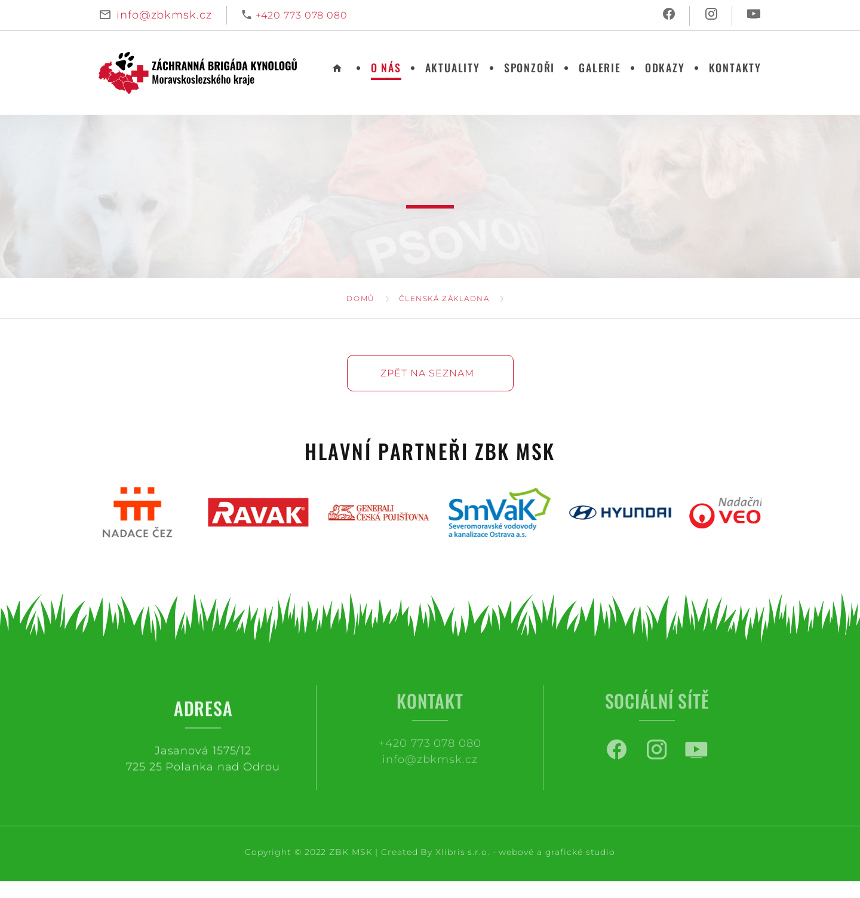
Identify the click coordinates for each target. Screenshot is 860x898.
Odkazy (665, 67)
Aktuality (452, 67)
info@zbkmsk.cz (164, 15)
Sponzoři (529, 67)
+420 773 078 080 (302, 15)
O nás (386, 67)
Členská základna (444, 298)
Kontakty (735, 67)
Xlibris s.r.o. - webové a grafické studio (525, 852)
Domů (360, 298)
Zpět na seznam (427, 373)
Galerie (600, 67)
